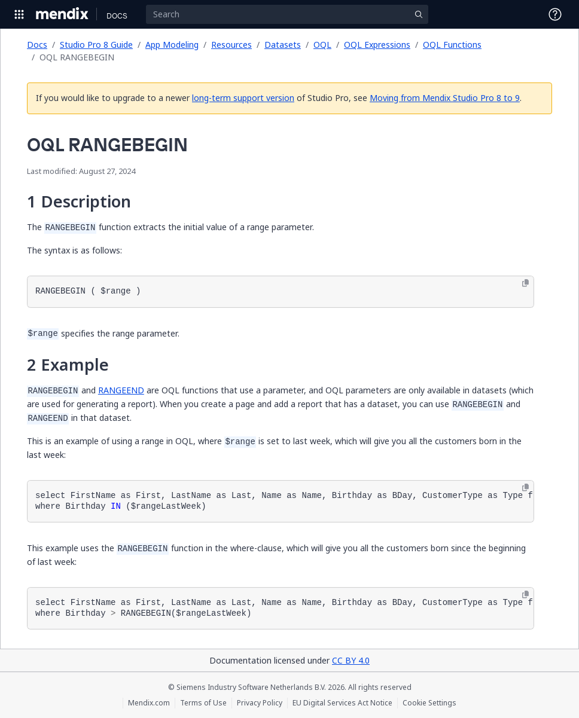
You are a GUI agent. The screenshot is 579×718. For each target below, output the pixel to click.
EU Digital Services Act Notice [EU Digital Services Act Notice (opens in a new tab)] (342, 703)
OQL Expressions (377, 44)
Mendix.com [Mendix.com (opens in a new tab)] (149, 703)
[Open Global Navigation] (19, 14)
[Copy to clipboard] (525, 283)
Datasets (282, 44)
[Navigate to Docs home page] (117, 14)
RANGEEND (121, 390)
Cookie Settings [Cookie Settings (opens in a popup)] (429, 703)
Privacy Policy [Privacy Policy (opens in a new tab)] (259, 703)
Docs (37, 44)
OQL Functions (452, 44)
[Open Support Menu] (555, 14)
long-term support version (243, 97)
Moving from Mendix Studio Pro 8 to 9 (445, 97)
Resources (231, 44)
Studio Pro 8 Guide (96, 44)
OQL (322, 44)
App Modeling (172, 44)
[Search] (287, 14)
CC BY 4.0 (351, 660)
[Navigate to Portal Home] (62, 14)
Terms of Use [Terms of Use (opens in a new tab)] (203, 703)
